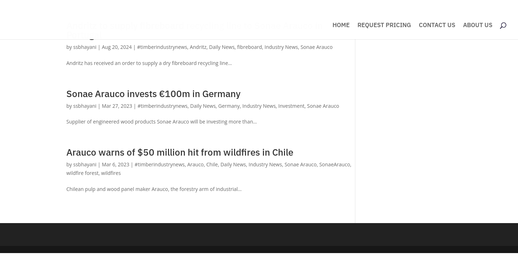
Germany (229, 105)
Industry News (281, 47)
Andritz (198, 47)
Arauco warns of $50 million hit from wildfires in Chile (179, 152)
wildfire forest (82, 173)
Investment (291, 105)
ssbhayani (84, 47)
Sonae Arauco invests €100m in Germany (153, 93)
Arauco (195, 164)
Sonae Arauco (316, 47)
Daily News (222, 47)
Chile (212, 164)
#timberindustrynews (162, 47)
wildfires (111, 173)
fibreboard (249, 47)
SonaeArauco (334, 164)
